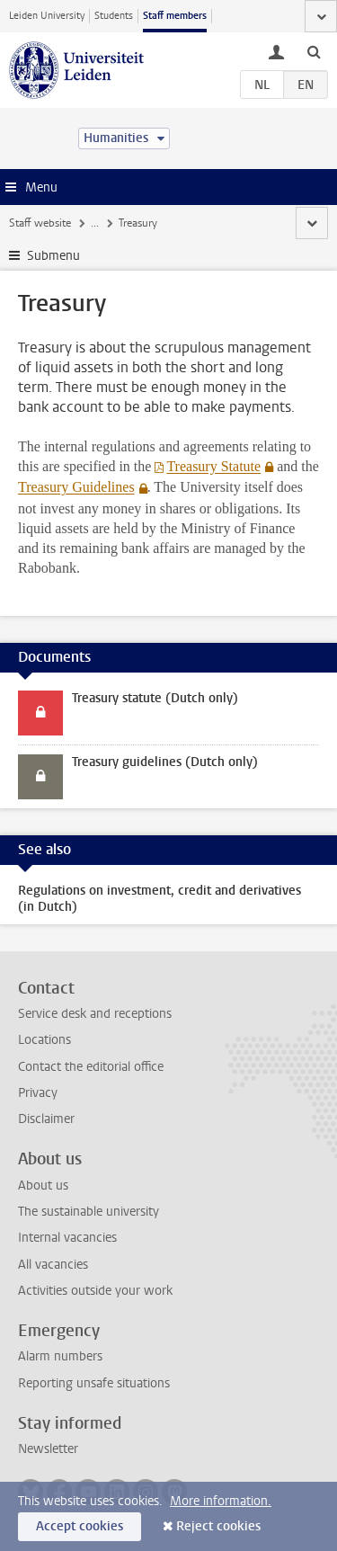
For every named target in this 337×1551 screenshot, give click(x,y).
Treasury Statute (213, 466)
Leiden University (46, 15)
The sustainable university (88, 1211)
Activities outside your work (95, 1290)
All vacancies (53, 1264)
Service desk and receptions (95, 1013)
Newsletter (48, 1448)
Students (113, 15)
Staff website (40, 223)
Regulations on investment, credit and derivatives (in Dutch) (159, 898)
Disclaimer (46, 1119)
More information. (220, 1501)
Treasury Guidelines (76, 487)
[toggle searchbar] (313, 51)
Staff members (175, 15)
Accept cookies (79, 1526)
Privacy (38, 1092)
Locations (44, 1039)
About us (43, 1185)
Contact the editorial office (91, 1066)
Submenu (53, 255)
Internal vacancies (67, 1237)
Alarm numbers (60, 1356)
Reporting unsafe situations (94, 1383)
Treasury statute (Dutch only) (155, 698)
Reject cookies (218, 1526)
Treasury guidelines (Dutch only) (165, 762)
